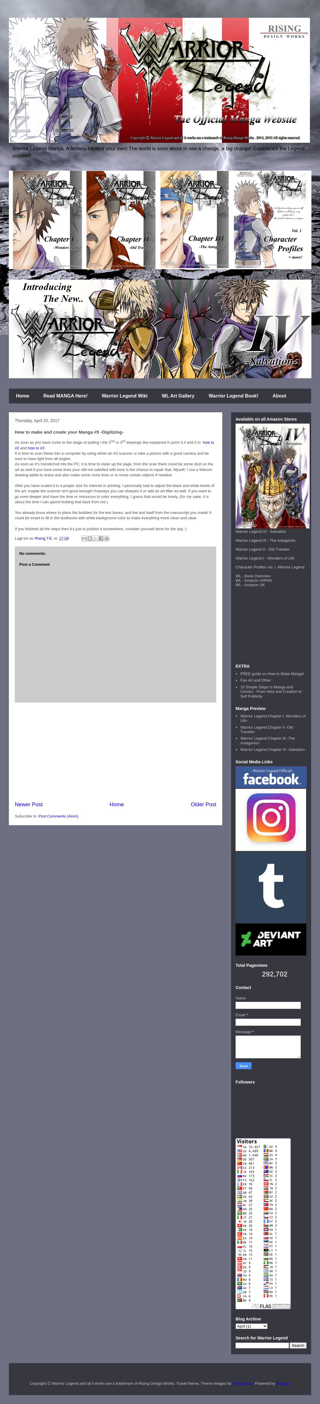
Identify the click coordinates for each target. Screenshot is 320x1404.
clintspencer (242, 1383)
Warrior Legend (291, 567)
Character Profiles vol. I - (257, 567)
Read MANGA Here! (65, 395)
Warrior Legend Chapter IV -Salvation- (273, 749)
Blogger (282, 1383)
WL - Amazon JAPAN (254, 580)
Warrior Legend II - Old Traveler (262, 549)
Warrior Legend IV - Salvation (261, 531)
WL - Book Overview (253, 576)
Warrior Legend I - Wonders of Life (265, 558)
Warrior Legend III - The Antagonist (265, 540)
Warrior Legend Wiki (125, 395)
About (279, 395)
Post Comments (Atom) (59, 816)
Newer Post (29, 804)
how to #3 (36, 448)
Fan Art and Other (255, 680)
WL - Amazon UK (250, 585)
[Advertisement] (115, 751)
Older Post (203, 804)
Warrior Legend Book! (233, 395)
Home (22, 395)
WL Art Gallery (178, 395)
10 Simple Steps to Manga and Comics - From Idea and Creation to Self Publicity (271, 691)
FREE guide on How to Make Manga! (272, 673)
